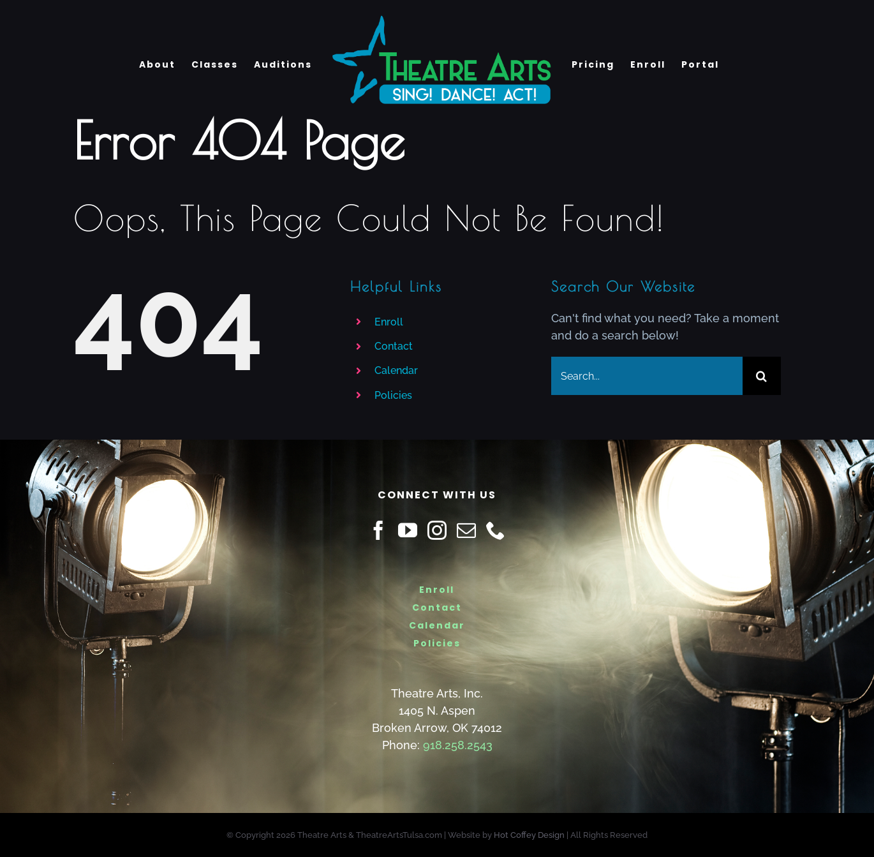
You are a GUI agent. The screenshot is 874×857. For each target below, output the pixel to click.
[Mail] (466, 530)
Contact (393, 346)
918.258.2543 (458, 745)
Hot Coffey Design (529, 835)
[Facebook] (378, 530)
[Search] (762, 376)
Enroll (388, 322)
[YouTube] (407, 530)
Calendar (396, 370)
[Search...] (647, 376)
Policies (393, 395)
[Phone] (495, 530)
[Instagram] (437, 530)
